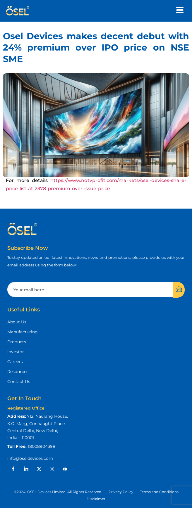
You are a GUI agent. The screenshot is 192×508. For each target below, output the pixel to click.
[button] (58, 492)
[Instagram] (51, 469)
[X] (39, 469)
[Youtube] (64, 469)
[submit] (179, 290)
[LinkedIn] (26, 469)
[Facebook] (13, 469)
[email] (90, 289)
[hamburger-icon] (179, 11)
